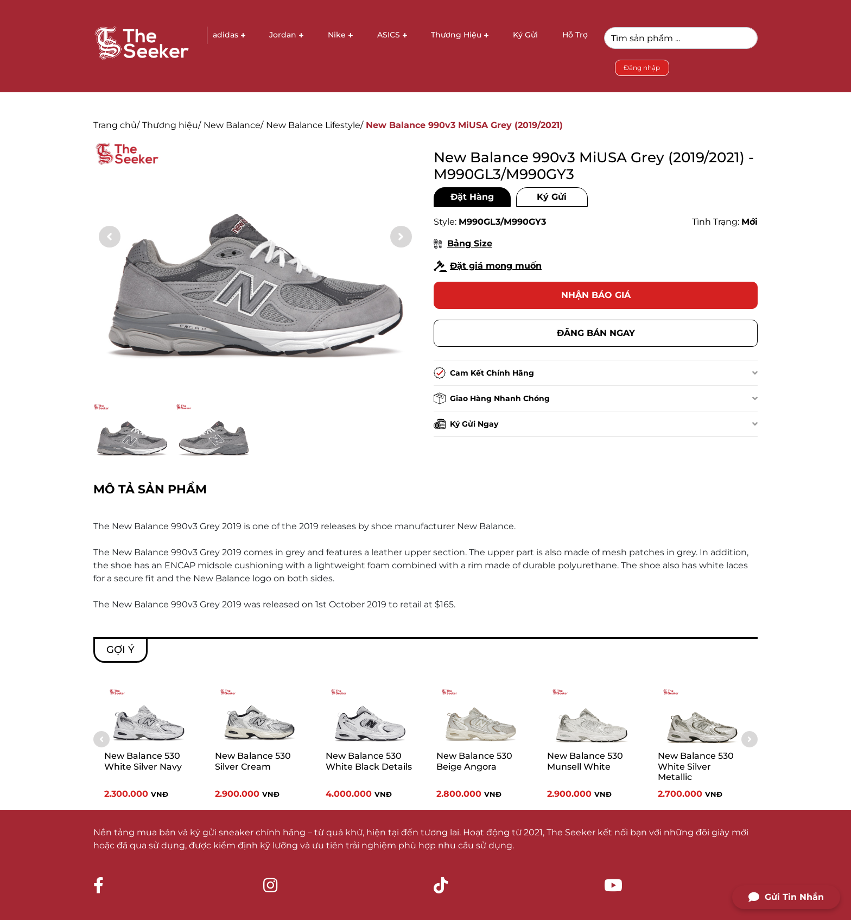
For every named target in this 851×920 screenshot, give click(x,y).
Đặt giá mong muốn (488, 266)
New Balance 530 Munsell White (585, 761)
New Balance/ (233, 125)
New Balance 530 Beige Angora (474, 761)
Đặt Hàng (472, 197)
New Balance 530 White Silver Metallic (696, 766)
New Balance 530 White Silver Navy (143, 761)
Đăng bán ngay (596, 333)
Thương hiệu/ (171, 125)
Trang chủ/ (116, 125)
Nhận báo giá (596, 295)
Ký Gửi (552, 197)
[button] (401, 237)
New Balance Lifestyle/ (314, 125)
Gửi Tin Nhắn (786, 897)
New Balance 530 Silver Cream (253, 761)
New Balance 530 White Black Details (369, 761)
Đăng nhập (642, 68)
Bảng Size (463, 243)
